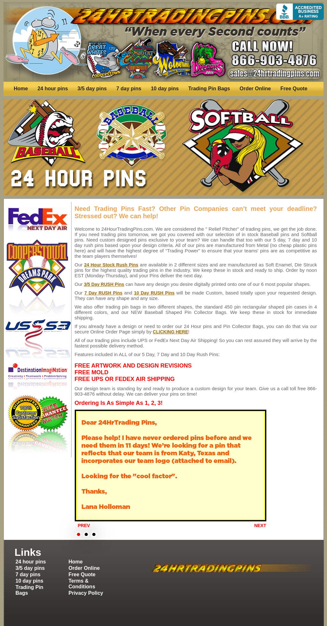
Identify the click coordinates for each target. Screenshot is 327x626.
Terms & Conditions (82, 583)
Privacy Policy (86, 593)
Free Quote (293, 88)
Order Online (255, 88)
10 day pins (165, 88)
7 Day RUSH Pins (103, 292)
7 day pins (128, 88)
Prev (84, 525)
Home (21, 88)
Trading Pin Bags (209, 88)
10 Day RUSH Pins (154, 292)
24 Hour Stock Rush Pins (111, 264)
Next (260, 525)
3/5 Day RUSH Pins (104, 284)
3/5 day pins (92, 88)
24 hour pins (52, 88)
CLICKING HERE (170, 331)
